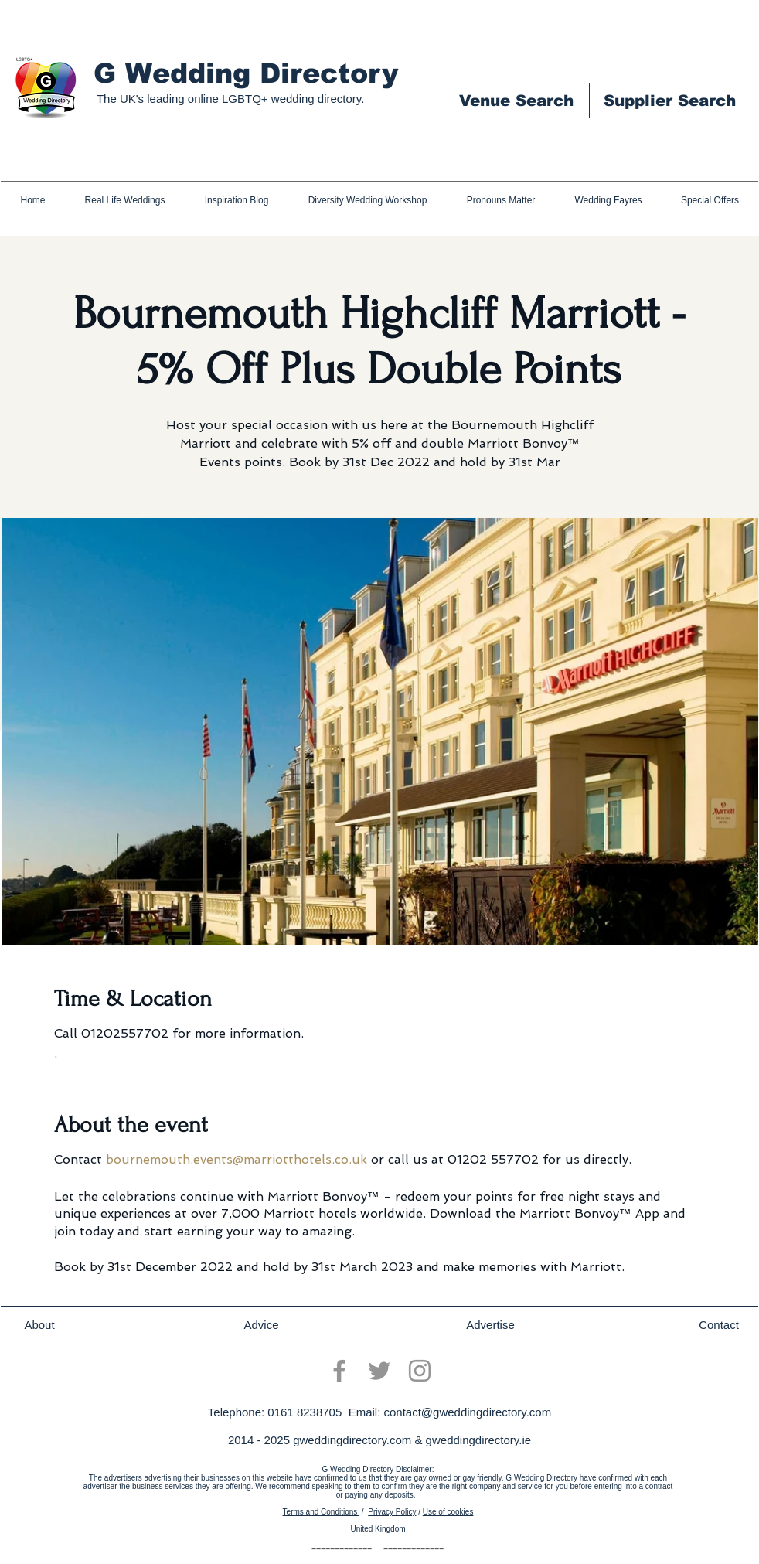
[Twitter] (379, 1370)
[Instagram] (419, 1370)
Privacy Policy (392, 1512)
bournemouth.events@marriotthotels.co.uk (236, 1159)
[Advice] (261, 1325)
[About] (39, 1325)
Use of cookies (448, 1512)
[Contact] (718, 1325)
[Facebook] (339, 1370)
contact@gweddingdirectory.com (467, 1412)
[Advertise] (490, 1325)
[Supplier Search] (669, 100)
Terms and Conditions (321, 1512)
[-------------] (342, 1548)
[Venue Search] (516, 100)
